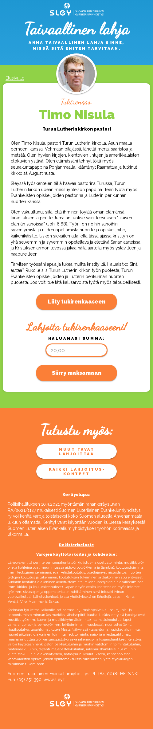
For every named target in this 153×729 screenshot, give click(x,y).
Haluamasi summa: (76, 338)
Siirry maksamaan (76, 373)
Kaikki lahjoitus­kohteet (76, 471)
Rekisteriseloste (76, 545)
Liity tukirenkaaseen (76, 302)
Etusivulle (15, 78)
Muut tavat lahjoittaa (76, 451)
